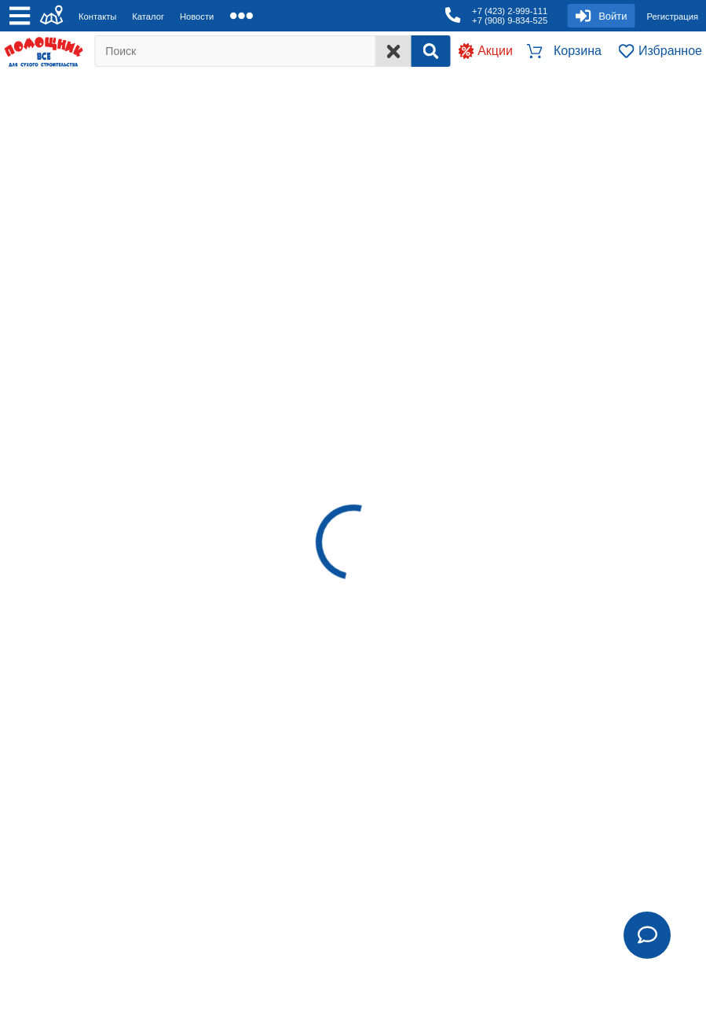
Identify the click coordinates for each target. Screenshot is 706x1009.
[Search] (430, 51)
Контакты (97, 16)
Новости (197, 16)
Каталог (148, 16)
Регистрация (672, 16)
